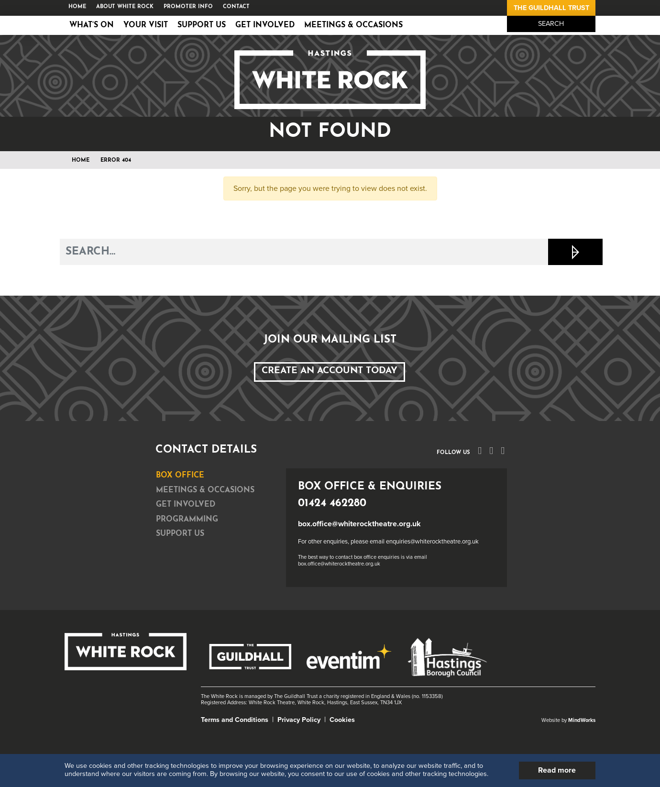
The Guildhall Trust (551, 8)
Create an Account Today (329, 371)
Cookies (342, 720)
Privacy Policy (298, 720)
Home (77, 7)
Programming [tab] (187, 519)
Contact (236, 7)
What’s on (91, 25)
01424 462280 (332, 503)
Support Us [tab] (180, 534)
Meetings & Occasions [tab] (205, 490)
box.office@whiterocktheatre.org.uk (359, 524)
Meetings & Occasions (353, 25)
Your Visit (145, 25)
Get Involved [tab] (185, 505)
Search (551, 24)
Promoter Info (188, 7)
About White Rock (125, 7)
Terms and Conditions (234, 720)
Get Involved (265, 25)
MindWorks (581, 720)
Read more (557, 770)
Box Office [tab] (180, 475)
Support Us (201, 25)
